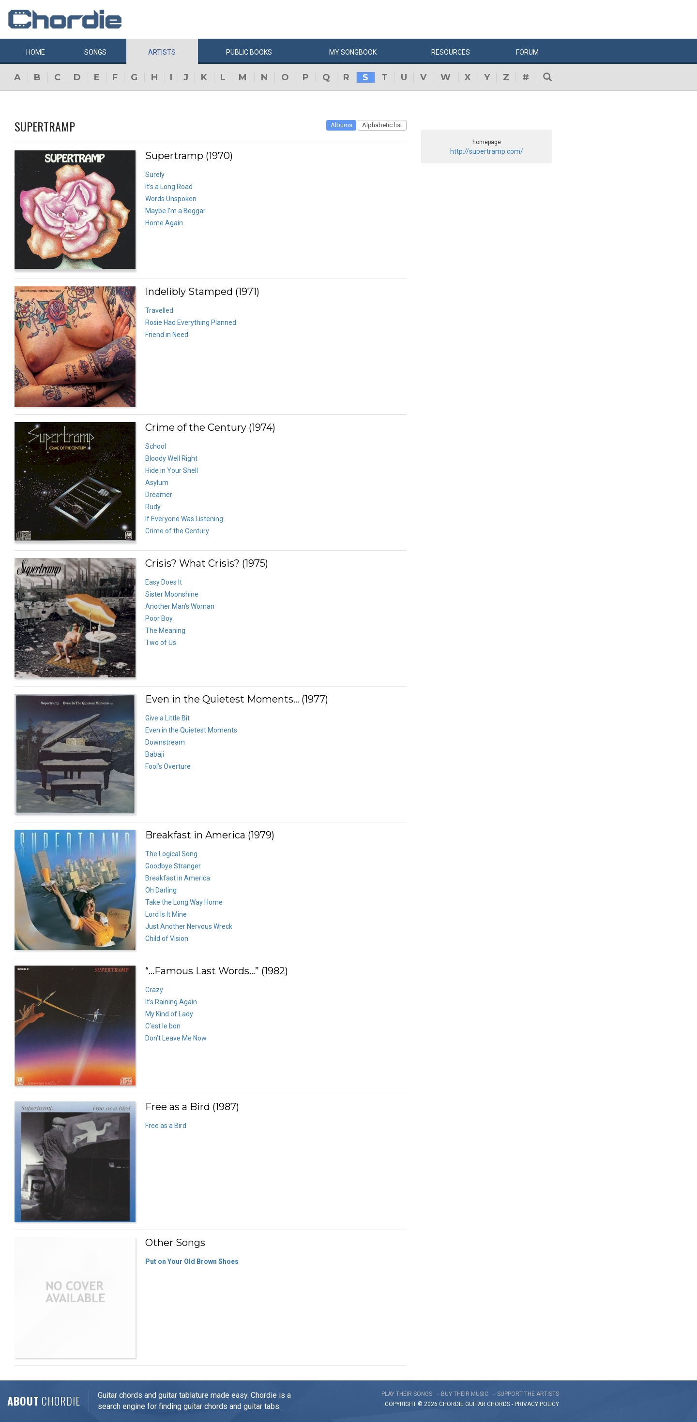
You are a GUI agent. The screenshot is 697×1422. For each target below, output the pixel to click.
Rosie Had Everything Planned (190, 322)
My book (353, 52)
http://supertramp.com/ (486, 151)
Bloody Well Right (171, 458)
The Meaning (165, 630)
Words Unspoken (171, 199)
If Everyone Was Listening (184, 519)
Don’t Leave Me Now (176, 1038)
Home (35, 52)
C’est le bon (163, 1026)
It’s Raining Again (171, 1002)
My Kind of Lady (169, 1014)
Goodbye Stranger (173, 866)
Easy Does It (163, 582)
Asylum (156, 482)
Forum (527, 52)
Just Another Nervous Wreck (188, 926)
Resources (450, 52)
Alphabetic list (382, 125)
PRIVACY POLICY (537, 1404)
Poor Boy (159, 618)
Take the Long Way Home (184, 902)
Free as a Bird (165, 1125)
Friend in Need (166, 334)
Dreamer (158, 494)
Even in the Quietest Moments (191, 730)
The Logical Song (171, 854)
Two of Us (160, 642)
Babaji (154, 754)
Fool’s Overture (168, 766)
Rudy (153, 507)
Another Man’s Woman (179, 606)
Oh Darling (161, 890)
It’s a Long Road (169, 187)
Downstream (165, 742)
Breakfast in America (177, 878)
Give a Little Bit (167, 718)
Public (249, 52)
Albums (341, 125)
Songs (95, 52)
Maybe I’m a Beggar (175, 211)
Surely (155, 174)
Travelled (159, 310)
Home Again (164, 223)
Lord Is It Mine (166, 914)
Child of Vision (166, 938)
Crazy (154, 990)
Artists (162, 52)
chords (498, 1404)
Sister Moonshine (171, 594)
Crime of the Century (177, 531)
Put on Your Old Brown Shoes (192, 1261)
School (155, 446)
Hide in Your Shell (171, 470)
